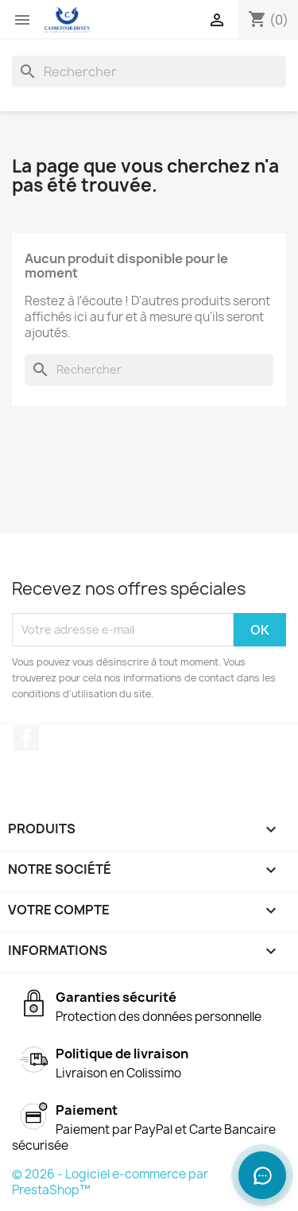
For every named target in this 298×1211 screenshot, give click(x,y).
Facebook (26, 738)
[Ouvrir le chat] (262, 1175)
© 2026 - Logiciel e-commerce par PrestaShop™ (110, 1182)
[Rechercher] (149, 71)
